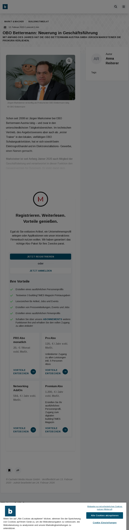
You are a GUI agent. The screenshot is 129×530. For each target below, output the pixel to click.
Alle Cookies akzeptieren (105, 515)
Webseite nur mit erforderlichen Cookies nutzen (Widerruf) (104, 507)
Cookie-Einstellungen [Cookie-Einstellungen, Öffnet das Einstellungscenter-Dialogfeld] (105, 522)
